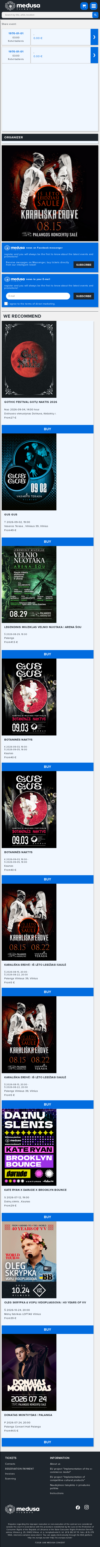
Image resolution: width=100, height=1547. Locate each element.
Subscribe (83, 265)
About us (55, 1463)
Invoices (10, 1473)
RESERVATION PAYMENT (19, 1468)
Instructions (57, 1493)
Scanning (10, 1478)
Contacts (10, 1463)
